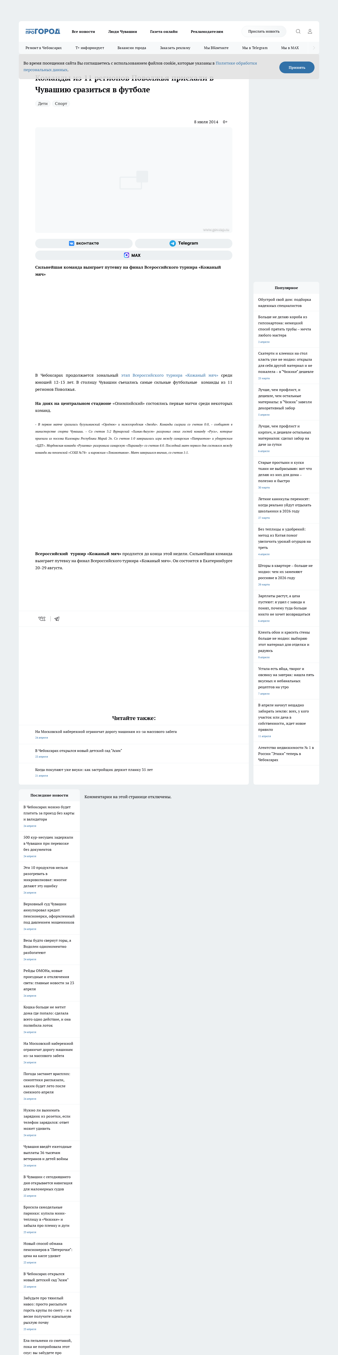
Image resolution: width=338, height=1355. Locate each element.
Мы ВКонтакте (216, 48)
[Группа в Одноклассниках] (236, 1173)
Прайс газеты (28, 1211)
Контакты (144, 1200)
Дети (43, 103)
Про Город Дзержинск (33, 1182)
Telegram (24, 1200)
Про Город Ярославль (33, 1172)
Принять (297, 67)
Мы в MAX (290, 48)
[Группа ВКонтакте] (84, 243)
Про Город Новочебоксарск (37, 1166)
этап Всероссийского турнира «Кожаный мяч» (168, 375)
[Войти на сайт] (310, 31)
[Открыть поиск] (298, 31)
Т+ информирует (90, 48)
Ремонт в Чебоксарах (44, 48)
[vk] (42, 619)
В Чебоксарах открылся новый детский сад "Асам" (133, 754)
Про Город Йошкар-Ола (115, 1166)
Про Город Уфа (149, 1172)
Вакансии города (132, 48)
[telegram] (58, 619)
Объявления (27, 1206)
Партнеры (144, 1211)
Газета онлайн (164, 31)
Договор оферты (89, 1206)
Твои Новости (68, 1166)
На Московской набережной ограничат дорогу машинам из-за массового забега (133, 735)
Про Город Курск (70, 1172)
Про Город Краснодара (114, 1182)
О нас (81, 1200)
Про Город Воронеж (153, 1166)
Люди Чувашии (122, 31)
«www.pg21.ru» (51, 1221)
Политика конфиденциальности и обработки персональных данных (63, 1287)
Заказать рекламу (175, 48)
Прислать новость (264, 31)
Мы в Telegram (255, 48)
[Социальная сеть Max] (133, 255)
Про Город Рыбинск (112, 1172)
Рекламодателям (207, 31)
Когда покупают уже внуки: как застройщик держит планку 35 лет (133, 773)
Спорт (61, 103)
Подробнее (142, 1280)
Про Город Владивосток (75, 1182)
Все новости (83, 31)
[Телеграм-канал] (183, 243)
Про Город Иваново (193, 1166)
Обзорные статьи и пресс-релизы (160, 1206)
